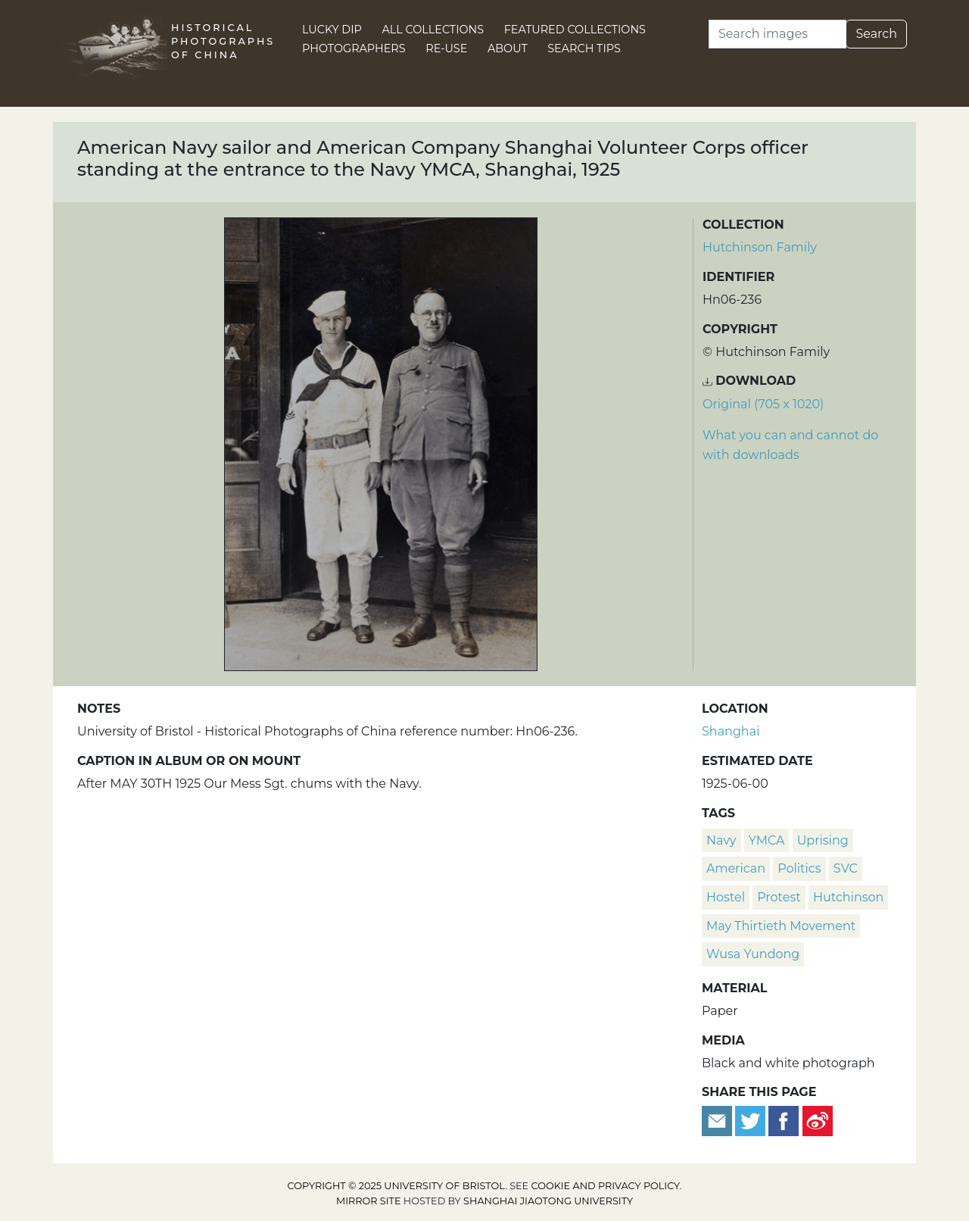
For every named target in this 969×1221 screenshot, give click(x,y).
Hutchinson (848, 897)
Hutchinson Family (760, 247)
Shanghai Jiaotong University (548, 1201)
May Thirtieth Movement (780, 926)
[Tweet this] (751, 1120)
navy (721, 840)
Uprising (823, 840)
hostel (725, 897)
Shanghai (730, 731)
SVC (845, 868)
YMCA (767, 840)
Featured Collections (575, 29)
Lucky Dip (332, 29)
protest (779, 897)
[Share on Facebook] (783, 1120)
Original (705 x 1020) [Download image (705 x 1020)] (763, 404)
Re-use (446, 48)
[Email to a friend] (718, 1120)
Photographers (354, 48)
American (735, 868)
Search (876, 34)
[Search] (777, 34)
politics (799, 868)
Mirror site (368, 1201)
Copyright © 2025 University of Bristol (397, 1185)
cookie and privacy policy (605, 1185)
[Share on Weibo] (817, 1120)
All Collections (433, 29)
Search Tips (584, 48)
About (508, 48)
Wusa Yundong (752, 954)
